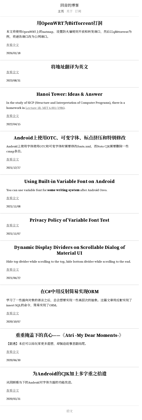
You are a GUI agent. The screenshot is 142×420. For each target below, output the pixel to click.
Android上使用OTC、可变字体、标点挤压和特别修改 (69, 138)
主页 (61, 11)
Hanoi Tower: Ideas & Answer (69, 94)
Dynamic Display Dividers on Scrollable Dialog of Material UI (69, 250)
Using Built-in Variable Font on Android (69, 181)
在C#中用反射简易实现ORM (69, 292)
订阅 (78, 11)
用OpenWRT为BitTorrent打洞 (69, 23)
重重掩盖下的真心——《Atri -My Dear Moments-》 (70, 335)
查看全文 (12, 45)
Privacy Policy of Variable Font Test (69, 220)
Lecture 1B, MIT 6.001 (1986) (45, 108)
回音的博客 (69, 5)
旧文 (69, 411)
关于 (69, 11)
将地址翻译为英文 (69, 67)
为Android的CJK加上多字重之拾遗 (69, 374)
